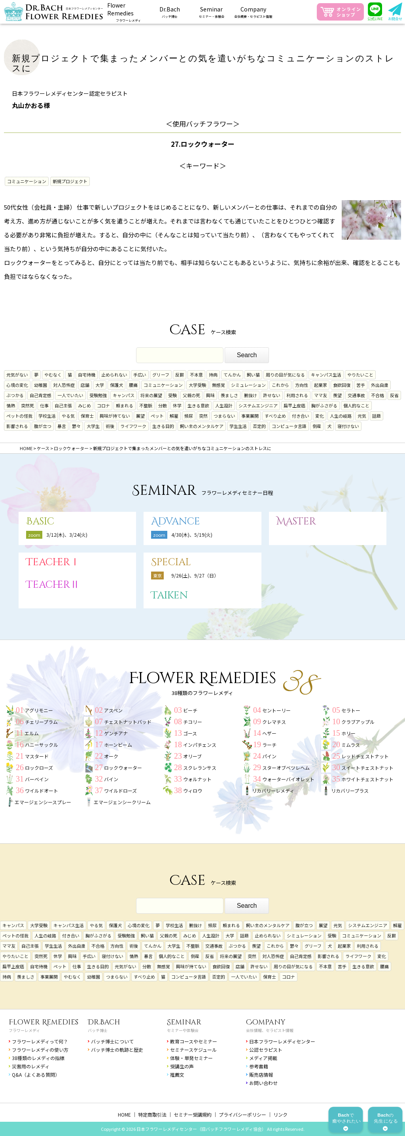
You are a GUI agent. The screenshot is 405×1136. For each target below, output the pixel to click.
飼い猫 (253, 374)
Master (296, 521)
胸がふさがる (324, 405)
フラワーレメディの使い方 (40, 1049)
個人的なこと (356, 405)
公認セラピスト (265, 1049)
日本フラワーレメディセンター (282, 1041)
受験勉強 (98, 395)
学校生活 (47, 416)
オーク (111, 756)
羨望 (337, 395)
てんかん (232, 374)
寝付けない (348, 426)
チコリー (192, 721)
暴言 (61, 426)
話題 (376, 416)
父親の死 (191, 395)
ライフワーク (133, 426)
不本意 (196, 374)
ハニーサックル (41, 744)
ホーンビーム (118, 744)
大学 (99, 385)
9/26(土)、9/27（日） (195, 575)
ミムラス (350, 744)
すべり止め (275, 416)
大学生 (93, 426)
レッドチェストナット (365, 756)
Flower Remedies (43, 1022)
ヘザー (269, 733)
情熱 (10, 405)
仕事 (44, 405)
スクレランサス (199, 767)
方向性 (301, 385)
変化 (319, 416)
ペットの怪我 (19, 416)
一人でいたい (70, 395)
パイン (269, 756)
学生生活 (238, 426)
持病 (213, 374)
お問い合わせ (263, 1082)
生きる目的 (163, 426)
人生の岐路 (341, 416)
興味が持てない (115, 416)
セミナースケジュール (193, 1049)
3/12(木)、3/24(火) (66, 534)
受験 (172, 395)
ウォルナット (197, 779)
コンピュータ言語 (289, 426)
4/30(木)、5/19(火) (191, 534)
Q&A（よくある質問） (36, 1074)
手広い (139, 374)
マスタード (37, 756)
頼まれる (124, 405)
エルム (32, 733)
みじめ (84, 405)
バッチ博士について (112, 1041)
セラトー (350, 710)
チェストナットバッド (127, 721)
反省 (394, 395)
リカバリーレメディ (273, 790)
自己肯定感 (40, 395)
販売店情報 (261, 1074)
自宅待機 (86, 374)
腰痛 (133, 385)
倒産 (316, 426)
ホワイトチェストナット (367, 779)
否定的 (259, 426)
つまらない (224, 416)
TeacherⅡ (53, 584)
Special (171, 562)
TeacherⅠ (53, 562)
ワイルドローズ (120, 790)
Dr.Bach (104, 1022)
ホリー (348, 733)
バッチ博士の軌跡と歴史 (117, 1049)
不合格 (377, 395)
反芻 (179, 374)
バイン (111, 779)
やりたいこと (360, 374)
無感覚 (218, 385)
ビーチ (190, 710)
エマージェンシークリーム (122, 802)
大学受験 (197, 385)
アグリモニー (39, 710)
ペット (157, 416)
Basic (40, 521)
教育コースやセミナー (193, 1041)
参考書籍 (258, 1066)
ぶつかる (15, 395)
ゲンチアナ (116, 733)
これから (280, 385)
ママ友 (320, 395)
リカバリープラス (350, 790)
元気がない (17, 374)
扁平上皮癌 (294, 405)
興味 (210, 395)
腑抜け (250, 395)
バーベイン (37, 779)
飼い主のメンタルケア (201, 426)
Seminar (184, 1022)
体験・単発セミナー (191, 1058)
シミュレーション (248, 385)
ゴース (190, 733)
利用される (297, 395)
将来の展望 (151, 395)
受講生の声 (182, 1066)
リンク (280, 1114)
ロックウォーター (123, 767)
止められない (114, 374)
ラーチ (269, 744)
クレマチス (274, 721)
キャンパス (123, 395)
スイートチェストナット (367, 767)
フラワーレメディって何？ (40, 1041)
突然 (203, 416)
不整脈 (145, 405)
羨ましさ (229, 395)
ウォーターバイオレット (288, 779)
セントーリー (276, 710)
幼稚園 (40, 385)
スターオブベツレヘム (286, 767)
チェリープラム (41, 721)
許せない (271, 395)
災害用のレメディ (30, 1066)
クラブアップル (358, 721)
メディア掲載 (263, 1058)
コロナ (103, 405)
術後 (110, 426)
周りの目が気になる (285, 374)
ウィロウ (192, 790)
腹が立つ (42, 426)
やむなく (53, 374)
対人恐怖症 (64, 385)
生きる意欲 (198, 405)
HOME (124, 1114)
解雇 (174, 416)
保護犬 (116, 385)
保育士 (87, 416)
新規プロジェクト (70, 181)
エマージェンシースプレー (43, 802)
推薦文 (177, 1074)
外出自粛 (379, 385)
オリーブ (192, 756)
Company (266, 1022)
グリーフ (160, 374)
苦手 (360, 385)
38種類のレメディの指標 (38, 1058)
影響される (17, 426)
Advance (175, 521)
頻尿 (188, 416)
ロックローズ (39, 767)
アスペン (113, 710)
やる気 (68, 416)
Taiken (169, 595)
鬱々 (76, 426)
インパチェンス (199, 744)
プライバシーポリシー (242, 1114)
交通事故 (356, 395)
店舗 (85, 385)
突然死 (27, 405)
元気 (362, 416)
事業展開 (250, 416)
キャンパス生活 (326, 374)
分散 (162, 405)
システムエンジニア (258, 405)
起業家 (320, 385)
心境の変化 (17, 385)
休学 (177, 405)
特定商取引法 (152, 1114)
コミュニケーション (26, 181)
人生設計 (224, 405)
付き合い (300, 416)
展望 (140, 416)
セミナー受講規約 (193, 1114)
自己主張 (63, 405)
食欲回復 (341, 385)
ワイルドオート (41, 790)
